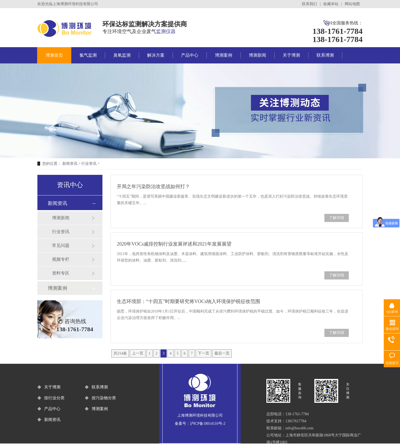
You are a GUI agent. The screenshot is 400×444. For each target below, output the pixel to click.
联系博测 (325, 55)
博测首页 (54, 55)
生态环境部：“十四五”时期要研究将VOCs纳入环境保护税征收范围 (188, 301)
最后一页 (222, 353)
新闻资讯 (70, 164)
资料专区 (60, 273)
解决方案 (155, 55)
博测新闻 (257, 55)
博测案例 (223, 55)
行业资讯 (88, 164)
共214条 (120, 353)
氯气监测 (88, 55)
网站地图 (352, 4)
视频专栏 (60, 259)
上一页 (137, 353)
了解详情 (336, 218)
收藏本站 (330, 4)
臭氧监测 (122, 55)
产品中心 (189, 55)
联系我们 (309, 4)
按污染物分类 (104, 398)
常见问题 (60, 245)
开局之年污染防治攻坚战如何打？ (153, 186)
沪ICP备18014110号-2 (207, 424)
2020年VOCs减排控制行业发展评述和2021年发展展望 (174, 244)
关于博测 (291, 55)
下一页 (203, 353)
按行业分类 (54, 398)
